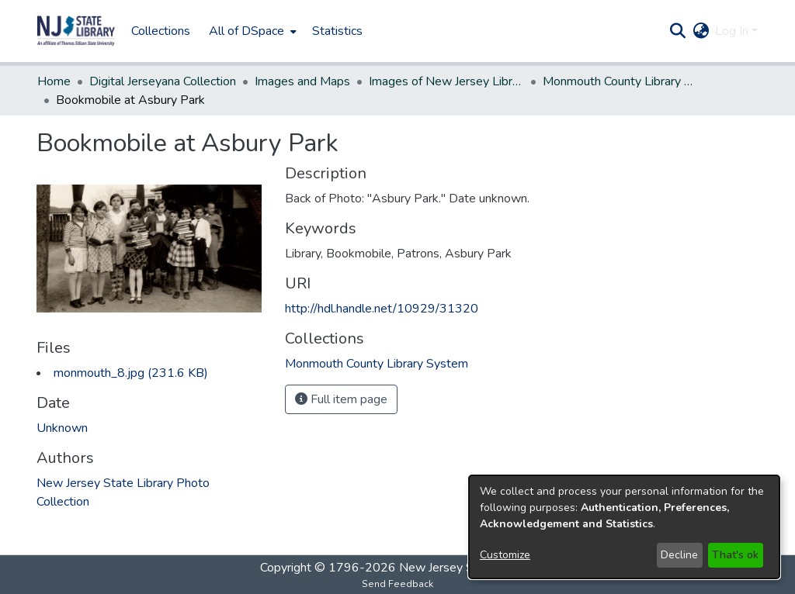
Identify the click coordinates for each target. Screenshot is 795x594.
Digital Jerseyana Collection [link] (162, 81)
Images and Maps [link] (302, 81)
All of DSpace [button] (246, 31)
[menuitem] (251, 31)
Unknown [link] (62, 428)
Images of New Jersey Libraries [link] (446, 81)
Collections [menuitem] (160, 31)
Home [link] (54, 81)
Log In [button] (733, 31)
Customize (505, 554)
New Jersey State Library (467, 567)
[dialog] (624, 526)
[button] (76, 31)
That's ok (735, 554)
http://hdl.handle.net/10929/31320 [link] (381, 308)
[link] (131, 373)
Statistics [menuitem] (337, 31)
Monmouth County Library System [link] (620, 81)
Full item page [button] (341, 399)
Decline (679, 554)
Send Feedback (397, 584)
